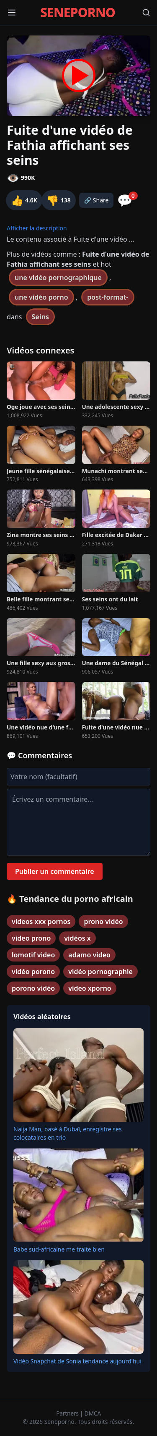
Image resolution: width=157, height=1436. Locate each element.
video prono (31, 938)
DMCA (93, 1413)
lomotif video (33, 954)
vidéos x (77, 938)
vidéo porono (33, 971)
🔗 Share (96, 200)
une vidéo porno (41, 297)
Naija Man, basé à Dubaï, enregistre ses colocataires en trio (67, 1133)
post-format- (107, 297)
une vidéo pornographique (58, 277)
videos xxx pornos (41, 921)
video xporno (89, 988)
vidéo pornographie (100, 971)
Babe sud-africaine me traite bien (59, 1249)
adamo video (89, 954)
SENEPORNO (77, 12)
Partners (68, 1413)
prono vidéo (103, 921)
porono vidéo (33, 988)
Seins (40, 316)
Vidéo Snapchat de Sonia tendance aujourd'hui (77, 1361)
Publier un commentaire (54, 871)
